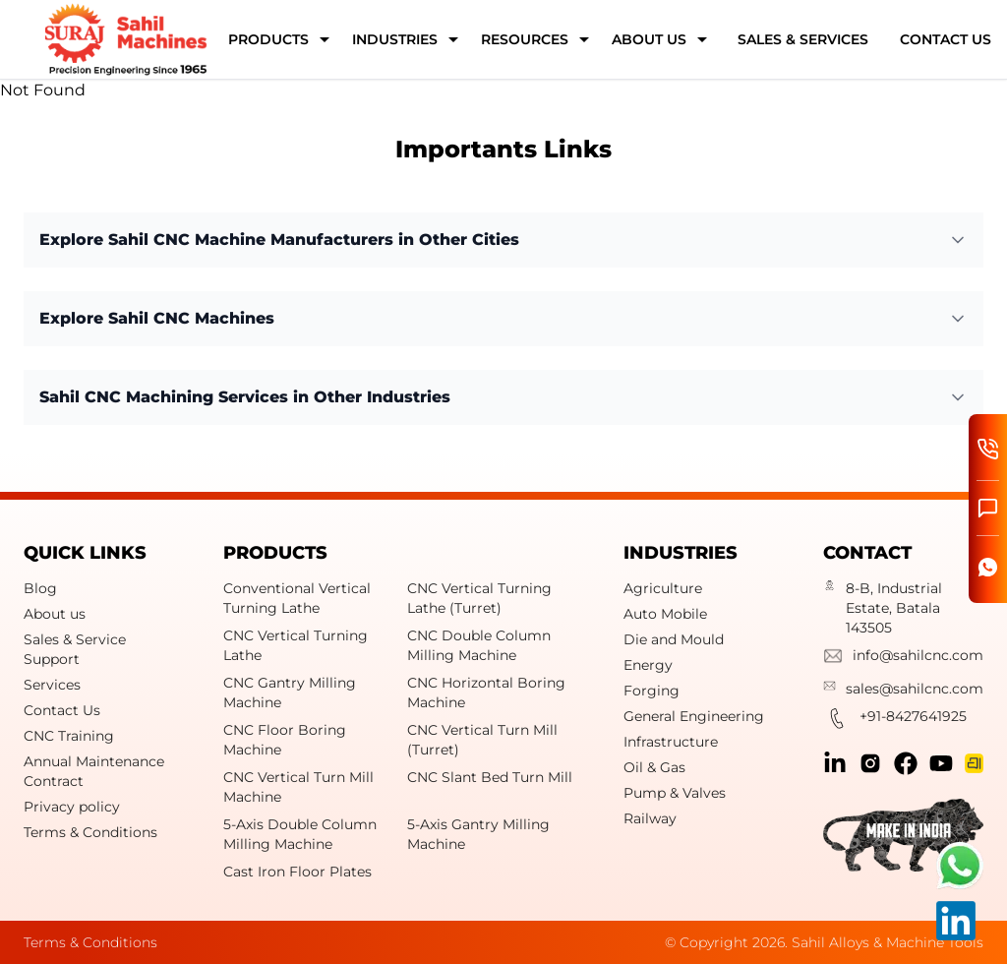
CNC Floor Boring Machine (284, 739)
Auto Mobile (665, 614)
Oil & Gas (654, 767)
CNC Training (69, 736)
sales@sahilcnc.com (903, 688)
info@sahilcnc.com (903, 658)
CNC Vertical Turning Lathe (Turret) (479, 598)
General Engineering (693, 716)
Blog (40, 588)
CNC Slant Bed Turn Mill (489, 777)
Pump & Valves (674, 793)
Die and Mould (673, 639)
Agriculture (662, 588)
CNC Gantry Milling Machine (289, 692)
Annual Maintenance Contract (94, 771)
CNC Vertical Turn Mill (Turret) (482, 739)
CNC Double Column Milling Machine (479, 645)
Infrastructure (670, 742)
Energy (648, 665)
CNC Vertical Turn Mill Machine (298, 787)
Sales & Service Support (75, 649)
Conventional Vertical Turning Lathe (297, 598)
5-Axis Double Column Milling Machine (300, 834)
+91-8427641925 (895, 721)
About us (55, 614)
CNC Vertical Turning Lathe (295, 645)
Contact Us (62, 710)
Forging (651, 690)
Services (52, 684)
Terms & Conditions (90, 832)
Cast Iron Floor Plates (297, 871)
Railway (650, 818)
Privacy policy (72, 806)
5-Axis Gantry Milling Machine (478, 834)
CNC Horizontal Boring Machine (486, 692)
